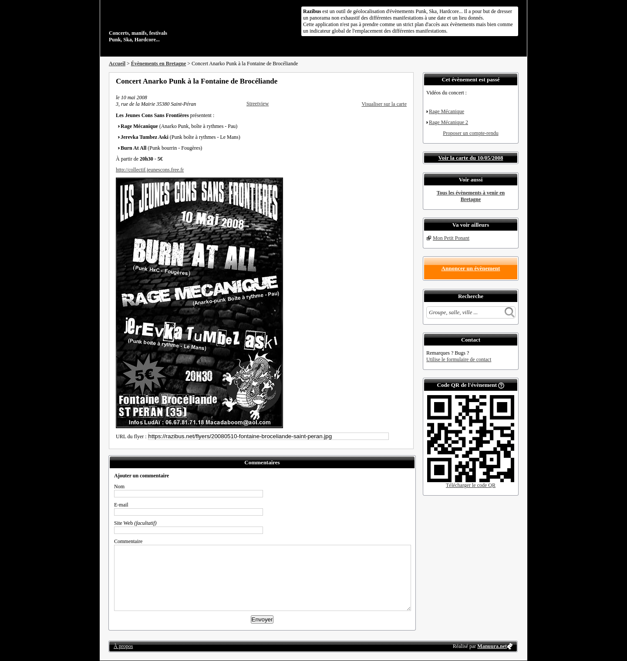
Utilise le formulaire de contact (458, 359)
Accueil (117, 63)
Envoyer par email (391, 80)
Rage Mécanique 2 (448, 122)
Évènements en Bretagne (158, 63)
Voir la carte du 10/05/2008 (470, 157)
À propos (123, 646)
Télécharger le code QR (471, 485)
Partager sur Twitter (380, 80)
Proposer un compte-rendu (470, 133)
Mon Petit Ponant (451, 238)
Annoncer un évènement (471, 268)
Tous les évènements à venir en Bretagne (471, 196)
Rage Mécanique (446, 111)
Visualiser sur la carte (384, 104)
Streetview (257, 104)
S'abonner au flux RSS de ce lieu (403, 80)
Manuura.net (492, 646)
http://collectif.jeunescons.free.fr (150, 170)
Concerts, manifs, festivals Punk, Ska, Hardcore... (165, 23)
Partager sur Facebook (368, 80)
